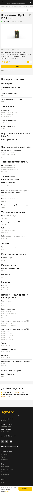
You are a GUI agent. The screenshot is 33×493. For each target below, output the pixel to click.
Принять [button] (25, 489)
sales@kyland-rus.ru (7, 429)
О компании (4, 454)
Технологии (4, 472)
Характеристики (22, 10)
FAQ (2, 482)
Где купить (4, 457)
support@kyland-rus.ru (8, 435)
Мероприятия (5, 466)
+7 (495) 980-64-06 (7, 419)
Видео (3, 479)
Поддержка (4, 459)
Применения (5, 474)
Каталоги (4, 477)
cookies (7, 491)
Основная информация (9, 10)
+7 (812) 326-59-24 (6, 424)
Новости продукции (7, 469)
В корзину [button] (16, 66)
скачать (16, 392)
